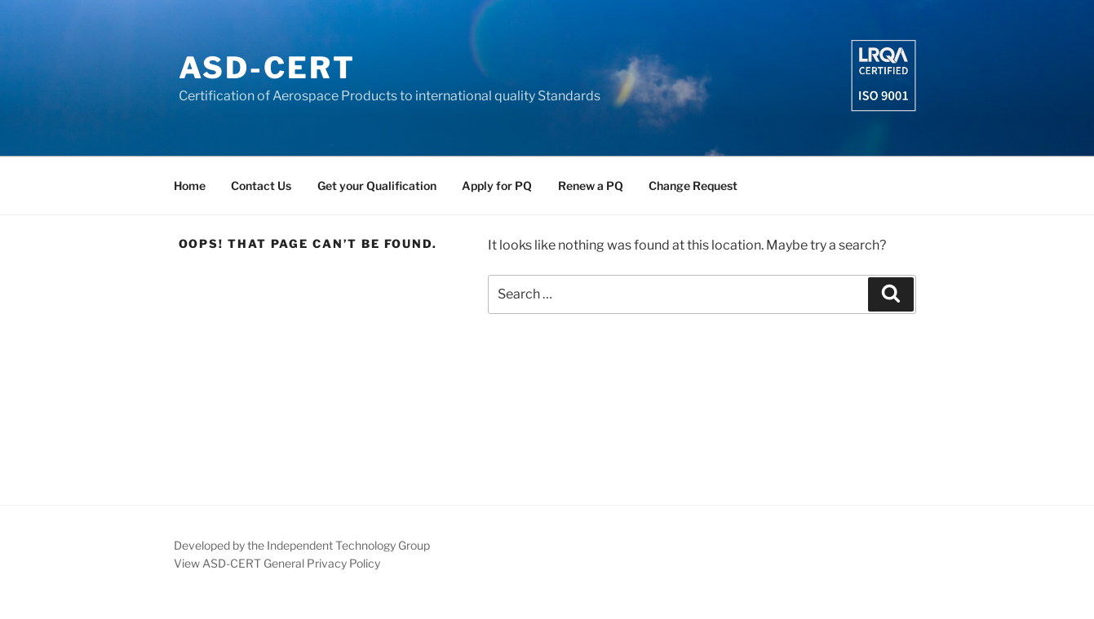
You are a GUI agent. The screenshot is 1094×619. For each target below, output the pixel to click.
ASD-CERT (267, 68)
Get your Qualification (376, 185)
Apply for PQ (497, 185)
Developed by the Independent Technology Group (302, 545)
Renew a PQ (590, 185)
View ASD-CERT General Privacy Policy (277, 563)
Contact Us (261, 185)
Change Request (693, 185)
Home (190, 185)
